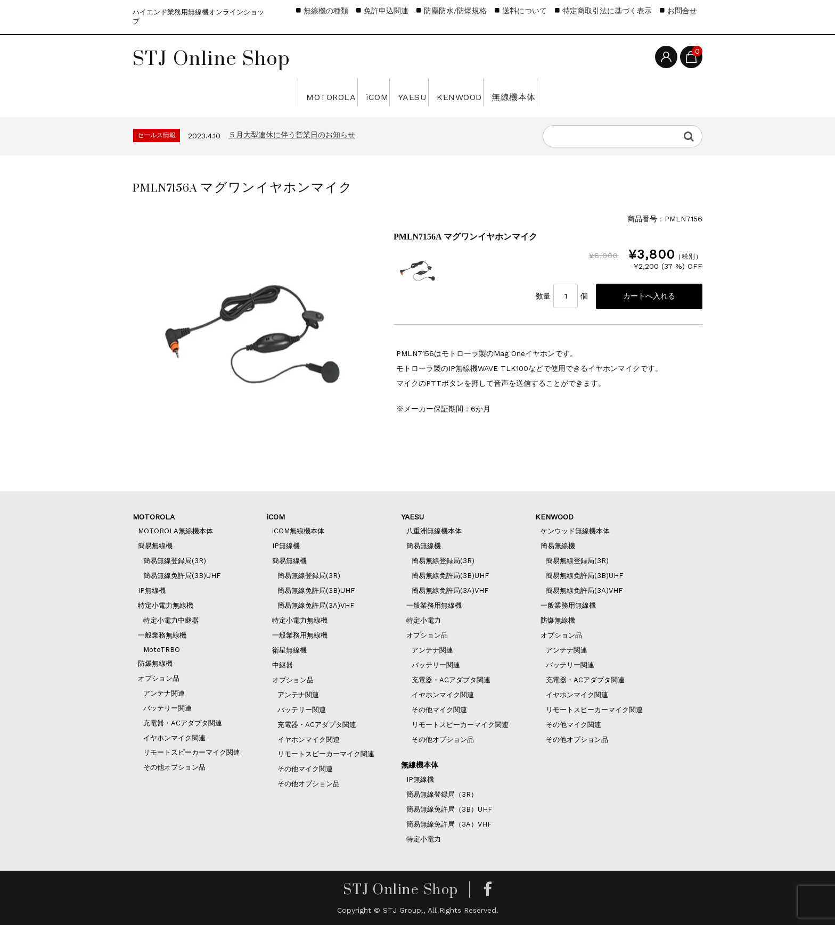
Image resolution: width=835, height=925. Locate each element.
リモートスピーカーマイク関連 (191, 752)
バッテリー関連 (167, 708)
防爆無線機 (155, 663)
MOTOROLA (246, 92)
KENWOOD (493, 92)
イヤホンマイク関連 (174, 738)
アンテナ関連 (164, 693)
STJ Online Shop (211, 58)
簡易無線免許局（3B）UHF (449, 809)
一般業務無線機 (162, 635)
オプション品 (158, 678)
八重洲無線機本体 (434, 531)
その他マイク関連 (305, 769)
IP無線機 (152, 590)
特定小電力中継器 (171, 620)
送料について (524, 10)
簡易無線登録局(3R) (174, 561)
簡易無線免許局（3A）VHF (449, 824)
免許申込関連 (386, 10)
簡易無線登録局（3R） (442, 794)
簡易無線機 (155, 546)
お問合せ (682, 10)
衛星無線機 (289, 650)
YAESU (404, 92)
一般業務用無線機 (300, 635)
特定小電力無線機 (165, 605)
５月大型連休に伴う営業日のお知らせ (291, 134)
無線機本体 (594, 92)
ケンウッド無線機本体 (575, 531)
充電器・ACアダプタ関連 (182, 723)
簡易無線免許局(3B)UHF (181, 576)
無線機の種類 (326, 10)
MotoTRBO (161, 650)
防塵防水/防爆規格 (455, 10)
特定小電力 (423, 620)
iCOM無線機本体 (298, 531)
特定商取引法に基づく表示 (607, 10)
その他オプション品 (174, 767)
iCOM (333, 92)
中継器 (282, 665)
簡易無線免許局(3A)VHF (315, 605)
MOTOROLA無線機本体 (175, 531)
